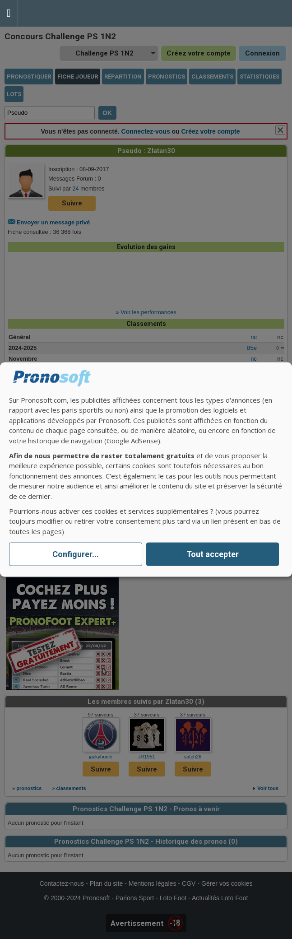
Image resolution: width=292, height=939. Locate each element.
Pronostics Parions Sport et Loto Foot (58, 13)
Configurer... (75, 554)
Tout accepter (212, 554)
